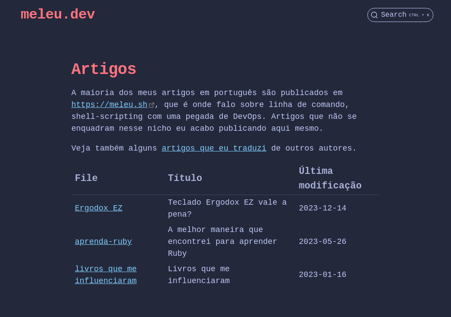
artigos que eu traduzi (214, 148)
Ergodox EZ (98, 208)
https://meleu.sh (109, 105)
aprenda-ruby (103, 241)
